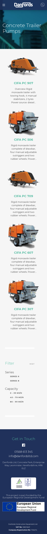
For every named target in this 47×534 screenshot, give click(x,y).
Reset (32, 364)
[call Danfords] (42, 5)
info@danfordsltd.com (23, 456)
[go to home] (23, 4)
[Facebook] (23, 445)
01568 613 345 (23, 451)
